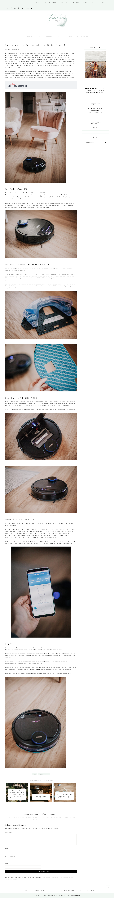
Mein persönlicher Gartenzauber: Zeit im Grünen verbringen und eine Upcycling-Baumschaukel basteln (17, 794)
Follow (95, 127)
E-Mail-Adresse (10, 856)
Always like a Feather (56, 21)
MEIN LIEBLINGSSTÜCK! (17, 86)
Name (7, 848)
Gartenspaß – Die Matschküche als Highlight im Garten (59, 817)
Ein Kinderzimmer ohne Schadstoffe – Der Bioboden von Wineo (64, 796)
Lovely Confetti (64, 895)
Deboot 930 (39, 193)
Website (7, 863)
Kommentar (9, 832)
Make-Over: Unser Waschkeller (41, 797)
